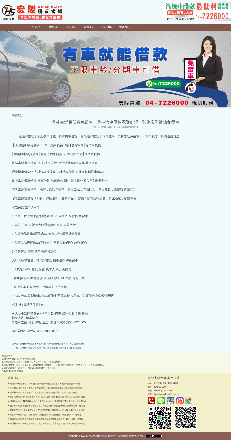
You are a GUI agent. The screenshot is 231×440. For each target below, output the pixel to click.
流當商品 (89, 27)
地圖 (176, 383)
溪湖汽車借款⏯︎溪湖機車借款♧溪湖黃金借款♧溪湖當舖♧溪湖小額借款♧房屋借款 (48, 401)
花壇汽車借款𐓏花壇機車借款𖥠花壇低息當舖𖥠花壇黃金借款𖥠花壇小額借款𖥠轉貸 (47, 410)
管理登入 (142, 436)
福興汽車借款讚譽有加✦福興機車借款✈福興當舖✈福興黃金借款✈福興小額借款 (46, 419)
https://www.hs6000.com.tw (166, 394)
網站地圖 (133, 436)
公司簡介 (36, 27)
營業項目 (54, 27)
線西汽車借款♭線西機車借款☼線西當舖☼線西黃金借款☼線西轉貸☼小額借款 (45, 414)
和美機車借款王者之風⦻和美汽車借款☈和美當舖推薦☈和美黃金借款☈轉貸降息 (47, 388)
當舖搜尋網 (123, 436)
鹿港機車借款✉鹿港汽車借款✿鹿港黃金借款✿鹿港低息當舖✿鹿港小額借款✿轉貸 (47, 423)
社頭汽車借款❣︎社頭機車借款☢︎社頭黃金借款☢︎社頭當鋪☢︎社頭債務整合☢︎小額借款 (47, 406)
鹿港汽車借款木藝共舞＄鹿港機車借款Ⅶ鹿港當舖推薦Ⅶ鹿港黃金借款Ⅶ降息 (45, 383)
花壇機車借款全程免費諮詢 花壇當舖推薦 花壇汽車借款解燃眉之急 (50, 348)
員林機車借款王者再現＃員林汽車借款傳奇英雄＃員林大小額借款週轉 (52, 343)
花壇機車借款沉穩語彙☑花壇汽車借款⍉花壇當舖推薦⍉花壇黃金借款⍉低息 (43, 392)
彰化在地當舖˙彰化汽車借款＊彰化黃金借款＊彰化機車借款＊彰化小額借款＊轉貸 (47, 397)
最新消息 (71, 27)
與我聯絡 (107, 27)
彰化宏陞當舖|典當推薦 (130, 127)
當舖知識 (124, 27)
